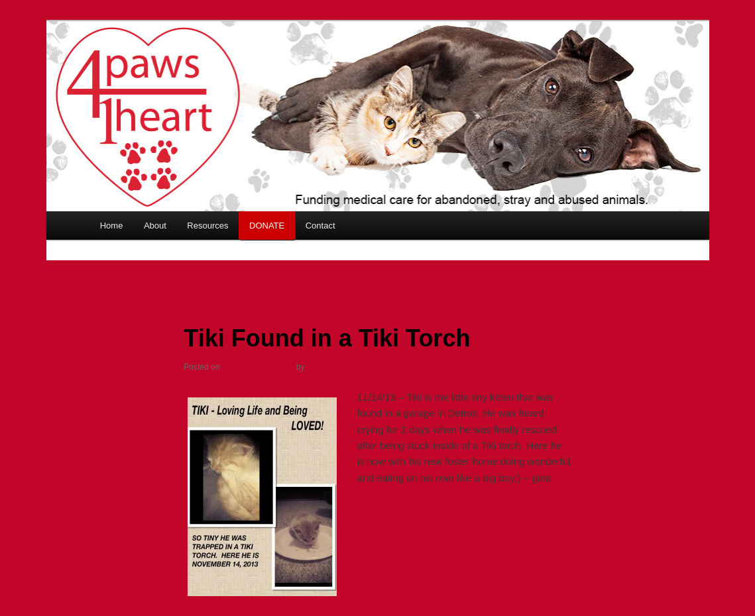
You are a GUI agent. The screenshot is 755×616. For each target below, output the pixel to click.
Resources (207, 226)
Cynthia (321, 367)
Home (111, 226)
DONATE (266, 226)
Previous (119, 269)
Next (644, 269)
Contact (320, 226)
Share (558, 509)
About (155, 226)
